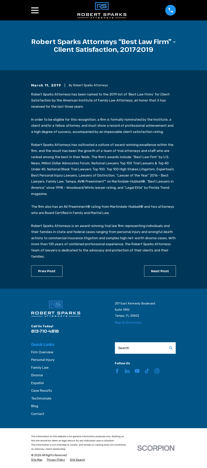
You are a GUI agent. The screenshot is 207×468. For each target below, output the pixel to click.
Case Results (41, 391)
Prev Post (46, 271)
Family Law (40, 368)
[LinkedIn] (127, 371)
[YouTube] (137, 371)
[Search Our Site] (171, 348)
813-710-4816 (45, 331)
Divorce (37, 375)
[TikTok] (147, 371)
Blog (34, 406)
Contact (37, 414)
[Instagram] (157, 371)
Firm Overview (42, 352)
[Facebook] (117, 371)
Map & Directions (128, 322)
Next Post (160, 271)
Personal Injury (42, 360)
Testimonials (41, 398)
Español (37, 383)
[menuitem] (36, 460)
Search (123, 348)
